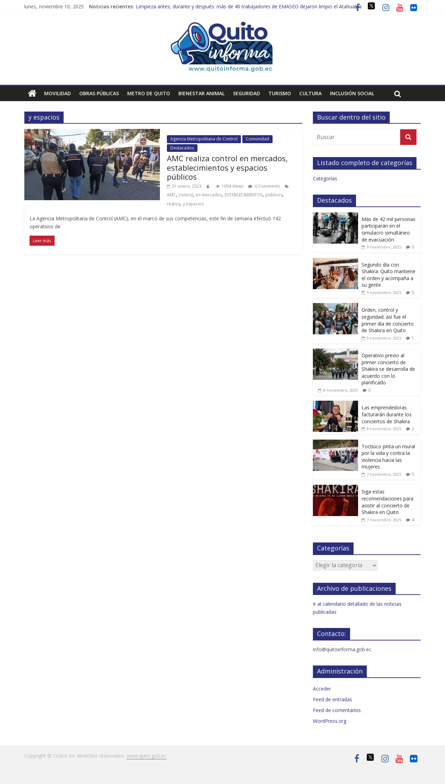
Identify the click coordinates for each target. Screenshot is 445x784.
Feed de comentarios (337, 710)
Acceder (322, 688)
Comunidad (257, 139)
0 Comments (264, 186)
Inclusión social (352, 93)
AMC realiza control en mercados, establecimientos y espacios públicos (227, 167)
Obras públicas (99, 93)
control (186, 195)
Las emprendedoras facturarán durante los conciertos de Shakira (387, 414)
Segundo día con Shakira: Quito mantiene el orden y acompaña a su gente (388, 274)
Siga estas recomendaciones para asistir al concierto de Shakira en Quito (387, 501)
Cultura (310, 93)
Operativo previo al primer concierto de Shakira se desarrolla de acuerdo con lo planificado (388, 369)
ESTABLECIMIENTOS (243, 195)
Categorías (325, 178)
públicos (273, 195)
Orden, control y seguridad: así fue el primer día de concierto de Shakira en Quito (388, 320)
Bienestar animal (201, 93)
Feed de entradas (332, 699)
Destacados (182, 148)
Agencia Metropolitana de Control (203, 139)
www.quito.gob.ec (147, 755)
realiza (173, 204)
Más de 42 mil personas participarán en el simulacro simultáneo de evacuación (388, 229)
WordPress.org (329, 721)
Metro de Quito (148, 93)
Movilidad (57, 93)
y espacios (193, 204)
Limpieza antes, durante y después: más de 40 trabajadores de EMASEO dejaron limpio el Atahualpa (249, 6)
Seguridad (246, 93)
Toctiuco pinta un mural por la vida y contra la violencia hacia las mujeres (388, 456)
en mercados (209, 195)
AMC (171, 195)
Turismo (279, 93)
